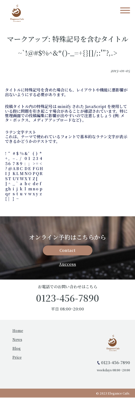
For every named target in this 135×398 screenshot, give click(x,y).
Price (17, 357)
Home (17, 330)
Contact (67, 250)
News (17, 339)
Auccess (67, 264)
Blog (16, 348)
